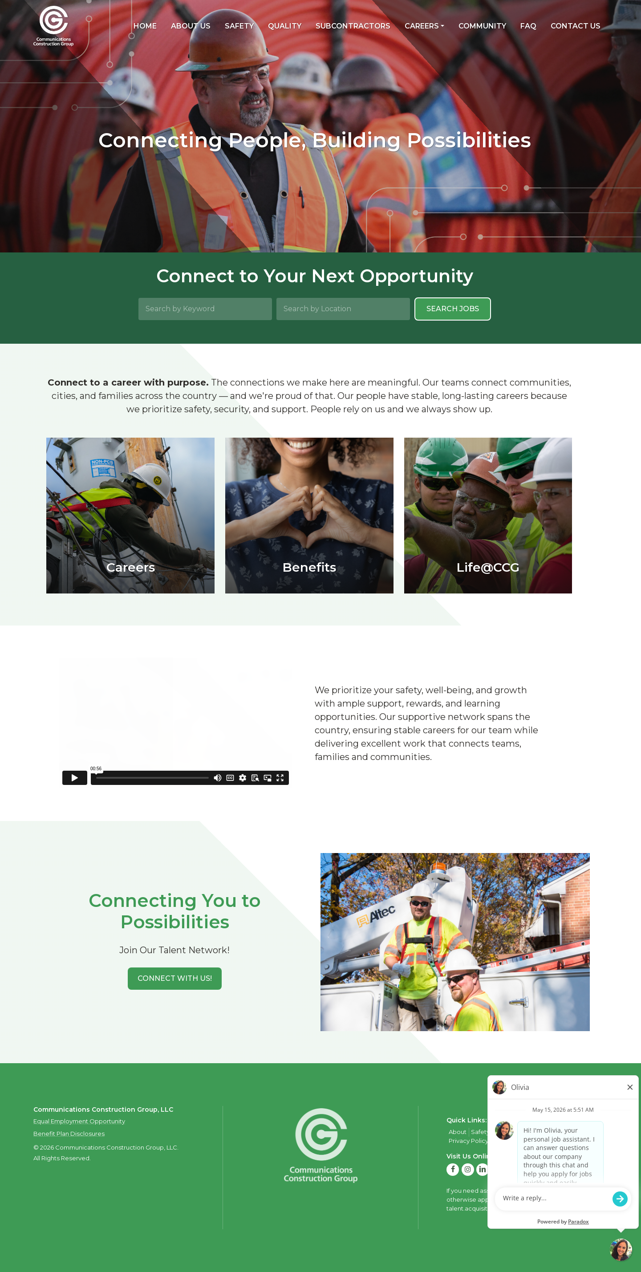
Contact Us (575, 26)
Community (482, 26)
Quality (284, 26)
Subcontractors (353, 26)
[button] (175, 978)
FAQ (528, 26)
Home (145, 26)
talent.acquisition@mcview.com (493, 1208)
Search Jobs (452, 309)
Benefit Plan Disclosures (69, 1133)
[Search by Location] (343, 309)
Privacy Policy (468, 1140)
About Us (191, 26)
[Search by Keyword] (205, 309)
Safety (239, 26)
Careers (422, 26)
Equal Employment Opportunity (79, 1121)
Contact (560, 1131)
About (458, 1131)
